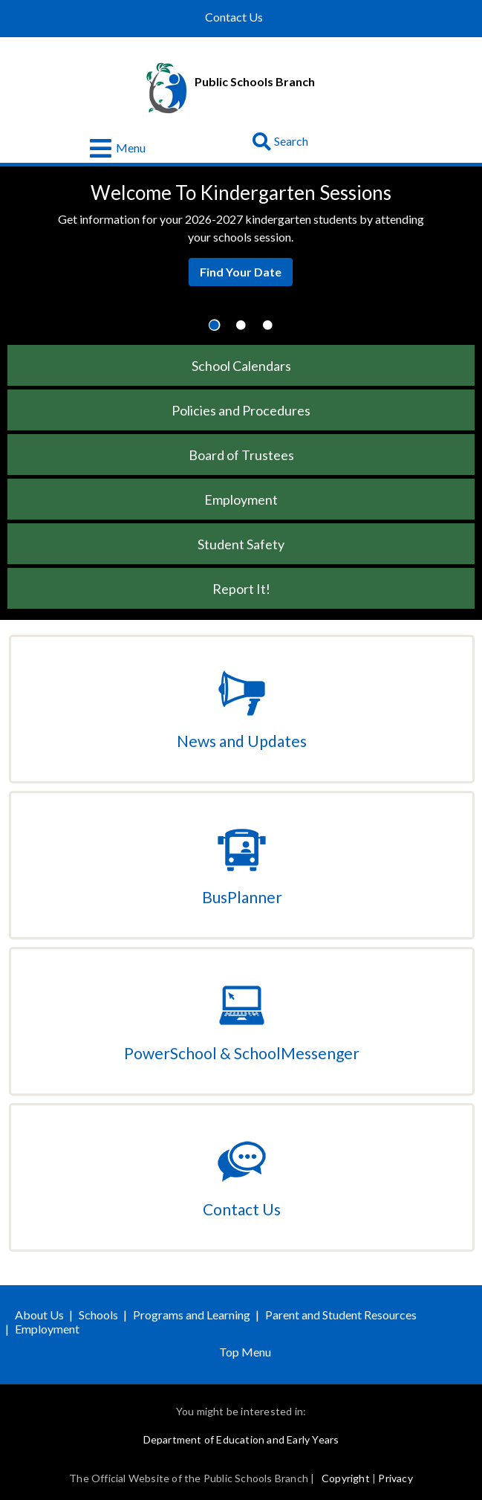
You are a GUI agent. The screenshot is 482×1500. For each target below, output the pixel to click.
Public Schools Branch (255, 81)
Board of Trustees (241, 455)
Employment (241, 499)
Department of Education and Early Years (241, 1439)
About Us (39, 1314)
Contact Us (234, 17)
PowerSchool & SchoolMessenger (241, 1053)
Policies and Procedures (241, 410)
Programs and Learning (191, 1314)
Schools (98, 1314)
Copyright (346, 1478)
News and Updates (242, 740)
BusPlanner (242, 897)
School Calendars (241, 366)
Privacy (395, 1478)
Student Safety (241, 544)
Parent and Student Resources (341, 1314)
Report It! (241, 589)
